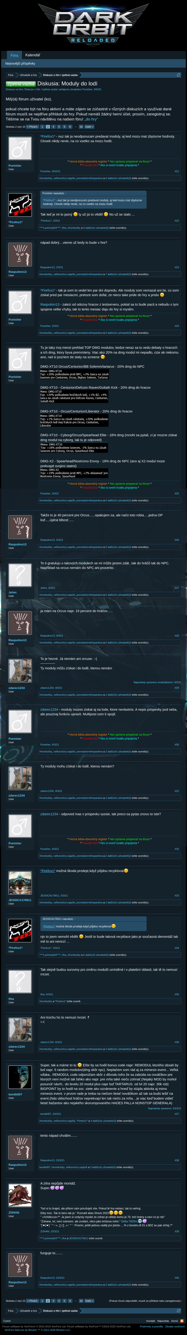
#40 (177, 1277)
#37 (177, 1113)
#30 (177, 744)
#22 (177, 220)
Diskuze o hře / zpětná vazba (41, 89)
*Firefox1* (47, 136)
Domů (174, 1321)
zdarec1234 (17, 688)
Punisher (87, 89)
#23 (177, 267)
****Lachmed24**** (50, 227)
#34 (177, 948)
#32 (177, 849)
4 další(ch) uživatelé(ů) (103, 1120)
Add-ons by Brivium (38, 1330)
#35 (177, 994)
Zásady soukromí (175, 1326)
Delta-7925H (129, 1221)
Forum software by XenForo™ (99, 1326)
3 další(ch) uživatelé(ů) (118, 1049)
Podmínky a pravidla (151, 1326)
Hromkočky (45, 178)
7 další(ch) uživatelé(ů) (118, 274)
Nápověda (163, 1321)
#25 (177, 493)
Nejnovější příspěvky (20, 63)
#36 (177, 1042)
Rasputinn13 (18, 272)
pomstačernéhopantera (89, 178)
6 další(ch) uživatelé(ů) (118, 178)
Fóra (14, 55)
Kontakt (150, 1321)
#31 (177, 791)
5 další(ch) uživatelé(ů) (118, 547)
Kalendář (32, 55)
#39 (177, 1231)
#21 (177, 171)
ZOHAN (14, 1212)
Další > (89, 126)
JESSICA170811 (20, 900)
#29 (177, 687)
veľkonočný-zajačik (64, 178)
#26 (177, 539)
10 (81, 126)
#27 (177, 587)
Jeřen (13, 592)
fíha (64, 227)
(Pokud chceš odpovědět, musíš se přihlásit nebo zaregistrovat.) (145, 1300)
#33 (177, 895)
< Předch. (32, 126)
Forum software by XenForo (34, 1326)
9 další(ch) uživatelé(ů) (96, 227)
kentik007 (15, 1094)
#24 (177, 326)
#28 (177, 635)
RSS (182, 1321)
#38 (177, 1160)
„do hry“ (91, 119)
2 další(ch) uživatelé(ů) (118, 694)
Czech (7, 1321)
